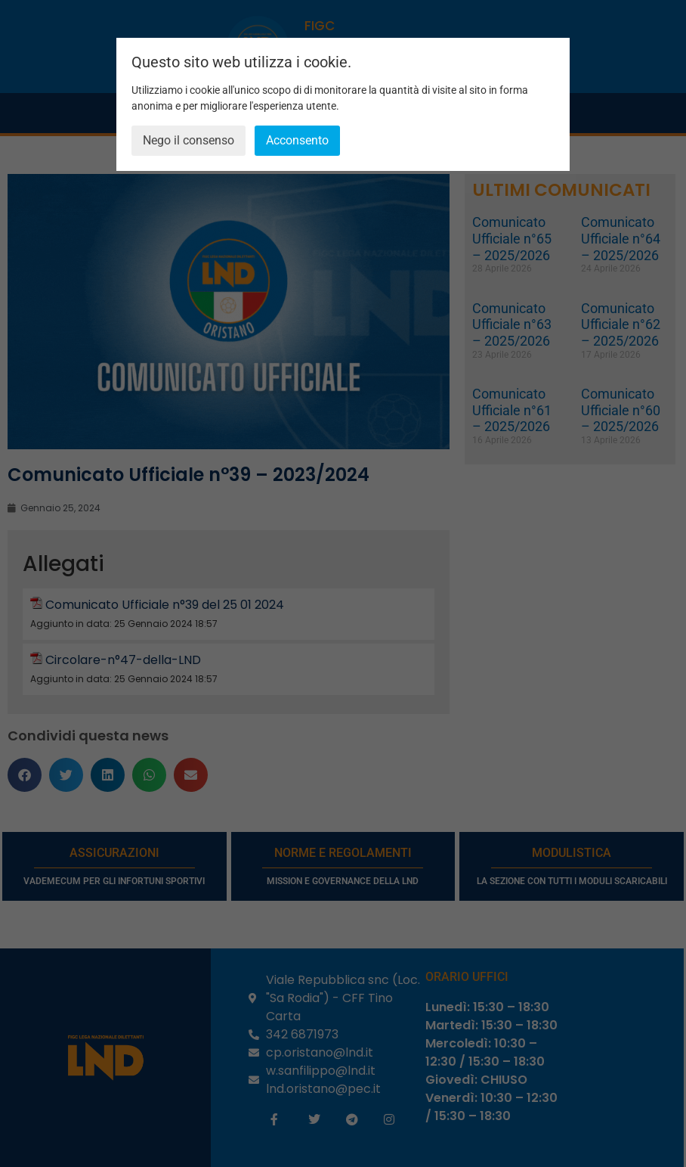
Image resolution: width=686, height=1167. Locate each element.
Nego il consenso (188, 140)
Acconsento (297, 140)
